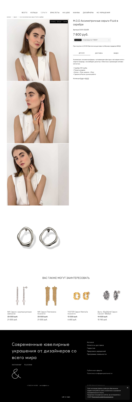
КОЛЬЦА (34, 12)
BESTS (24, 12)
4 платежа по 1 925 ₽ (90, 40)
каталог (9, 17)
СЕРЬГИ (44, 12)
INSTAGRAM (16, 365)
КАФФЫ (76, 12)
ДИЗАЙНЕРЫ (88, 12)
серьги (15, 17)
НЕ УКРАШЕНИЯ (103, 12)
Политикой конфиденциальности (102, 397)
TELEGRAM (28, 365)
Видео (116, 53)
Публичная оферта (94, 370)
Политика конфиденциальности (99, 373)
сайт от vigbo (66, 397)
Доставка (99, 53)
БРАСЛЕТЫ (55, 12)
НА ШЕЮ (66, 12)
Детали (81, 53)
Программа (91, 354)
